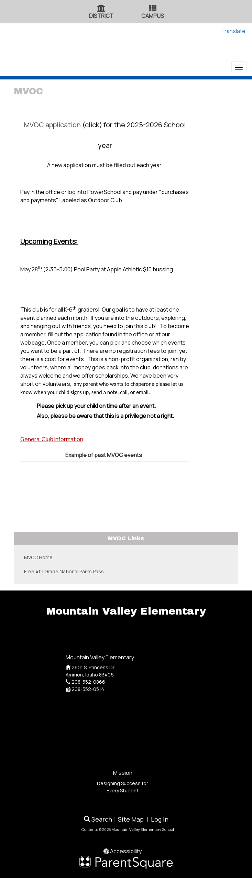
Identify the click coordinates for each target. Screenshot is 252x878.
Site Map (131, 819)
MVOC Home (38, 557)
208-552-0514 (88, 689)
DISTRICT (101, 16)
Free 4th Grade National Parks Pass (64, 571)
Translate (233, 31)
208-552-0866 (88, 682)
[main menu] (238, 67)
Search (98, 819)
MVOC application (52, 124)
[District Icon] (101, 9)
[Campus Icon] (152, 9)
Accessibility (122, 851)
